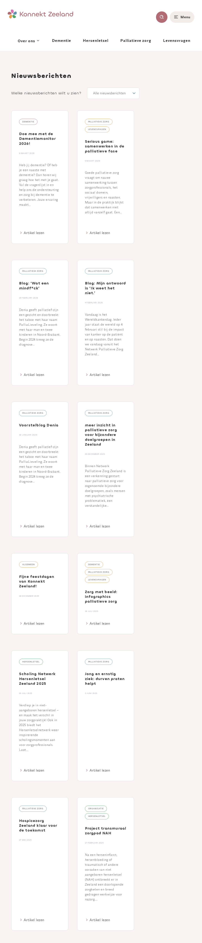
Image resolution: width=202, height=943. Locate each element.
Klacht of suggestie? (138, 933)
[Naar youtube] (44, 885)
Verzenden (173, 805)
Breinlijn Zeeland (159, 880)
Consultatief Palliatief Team (163, 888)
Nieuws (94, 876)
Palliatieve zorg (135, 40)
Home (93, 865)
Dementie (61, 40)
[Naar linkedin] (31, 885)
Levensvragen (176, 40)
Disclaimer (101, 933)
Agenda (94, 870)
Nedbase (186, 933)
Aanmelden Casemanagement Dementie (160, 869)
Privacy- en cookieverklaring (74, 933)
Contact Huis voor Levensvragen (160, 898)
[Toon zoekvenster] (161, 17)
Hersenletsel (95, 40)
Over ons (26, 40)
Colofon (117, 933)
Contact (94, 881)
